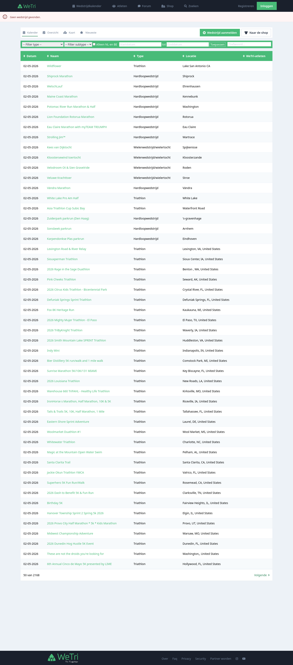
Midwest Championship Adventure (70, 533)
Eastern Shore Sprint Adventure (68, 422)
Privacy (186, 659)
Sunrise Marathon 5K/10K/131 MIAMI (72, 371)
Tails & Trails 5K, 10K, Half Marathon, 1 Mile (75, 411)
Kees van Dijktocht (59, 147)
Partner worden (220, 659)
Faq (174, 659)
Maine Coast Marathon (62, 96)
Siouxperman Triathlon (62, 259)
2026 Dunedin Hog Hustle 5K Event (70, 543)
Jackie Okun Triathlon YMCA (65, 472)
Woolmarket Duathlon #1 (64, 432)
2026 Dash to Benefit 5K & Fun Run (70, 493)
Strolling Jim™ (56, 137)
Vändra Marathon (58, 188)
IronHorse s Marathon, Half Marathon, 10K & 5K (79, 401)
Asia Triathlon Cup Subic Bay (66, 208)
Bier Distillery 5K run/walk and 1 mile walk (75, 361)
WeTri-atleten (254, 56)
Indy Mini (53, 350)
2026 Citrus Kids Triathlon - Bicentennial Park (77, 289)
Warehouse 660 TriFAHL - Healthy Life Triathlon (78, 391)
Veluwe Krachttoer (59, 178)
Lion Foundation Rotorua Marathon (70, 117)
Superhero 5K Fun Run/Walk (65, 483)
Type (138, 56)
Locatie (189, 56)
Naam (53, 56)
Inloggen (266, 6)
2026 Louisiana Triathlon (63, 381)
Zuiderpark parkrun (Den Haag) (68, 218)
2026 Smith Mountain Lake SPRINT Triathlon (76, 340)
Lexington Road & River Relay (66, 249)
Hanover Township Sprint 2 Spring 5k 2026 (75, 513)
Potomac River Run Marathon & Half (71, 107)
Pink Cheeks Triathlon (61, 279)
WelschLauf (54, 86)
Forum (144, 6)
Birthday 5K (54, 503)
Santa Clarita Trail (58, 462)
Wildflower (54, 66)
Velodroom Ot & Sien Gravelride (68, 168)
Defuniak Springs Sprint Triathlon (69, 300)
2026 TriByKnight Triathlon (64, 330)
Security (200, 659)
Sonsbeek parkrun (59, 228)
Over (165, 659)
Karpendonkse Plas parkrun (65, 239)
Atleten (119, 6)
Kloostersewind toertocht (64, 157)
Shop (168, 6)
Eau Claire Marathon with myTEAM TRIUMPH (77, 127)
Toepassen (217, 44)
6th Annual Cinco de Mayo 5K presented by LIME (79, 564)
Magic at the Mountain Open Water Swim (74, 452)
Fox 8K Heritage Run (60, 310)
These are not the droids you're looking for (75, 554)
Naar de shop (256, 33)
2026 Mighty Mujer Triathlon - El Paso (72, 320)
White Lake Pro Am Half (63, 198)
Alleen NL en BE (106, 44)
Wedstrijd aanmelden (220, 33)
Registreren (246, 6)
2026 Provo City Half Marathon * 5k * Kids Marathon (82, 523)
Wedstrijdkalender (86, 6)
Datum (29, 56)
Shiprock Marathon (59, 76)
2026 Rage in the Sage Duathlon (68, 269)
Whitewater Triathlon (61, 442)
